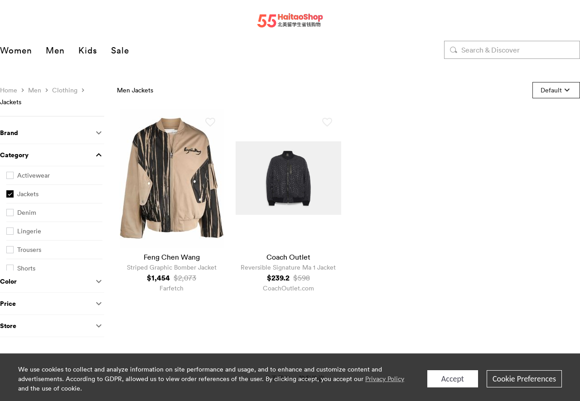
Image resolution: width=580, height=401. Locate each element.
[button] (52, 133)
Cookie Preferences (524, 379)
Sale (120, 50)
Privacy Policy (384, 378)
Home (8, 90)
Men (55, 50)
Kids (87, 50)
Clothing (64, 90)
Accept (452, 379)
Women (16, 50)
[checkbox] (54, 175)
